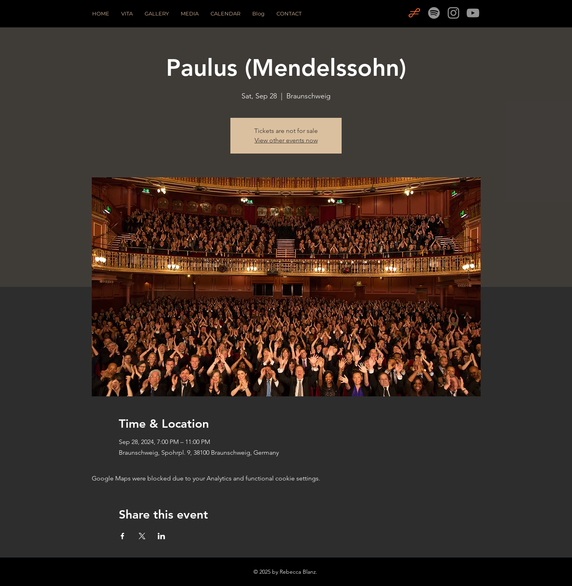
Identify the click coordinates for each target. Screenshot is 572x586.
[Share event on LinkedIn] (161, 536)
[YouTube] (473, 13)
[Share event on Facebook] (122, 536)
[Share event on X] (142, 536)
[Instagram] (453, 13)
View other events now (286, 140)
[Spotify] (434, 13)
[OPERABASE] (414, 13)
